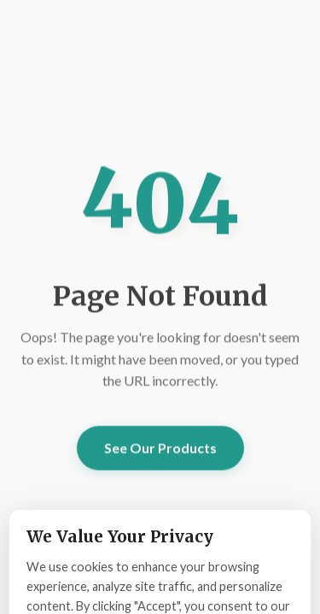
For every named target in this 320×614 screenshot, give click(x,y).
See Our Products (160, 448)
